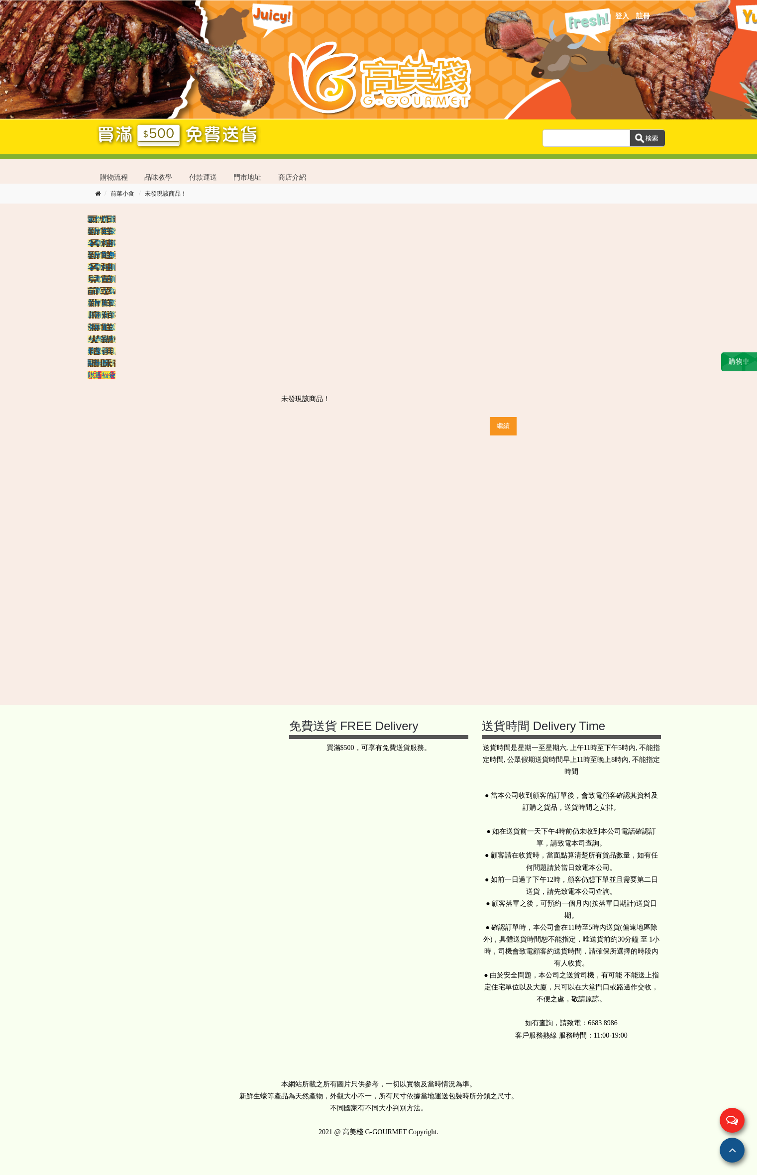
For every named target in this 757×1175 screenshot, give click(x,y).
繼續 (503, 425)
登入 (622, 16)
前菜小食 (122, 193)
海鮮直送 (101, 327)
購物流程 (114, 177)
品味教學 (158, 177)
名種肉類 (101, 267)
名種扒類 (101, 243)
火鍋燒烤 (101, 339)
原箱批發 (101, 315)
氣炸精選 (101, 219)
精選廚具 (101, 351)
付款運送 (203, 177)
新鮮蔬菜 (101, 303)
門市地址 (247, 177)
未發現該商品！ (166, 193)
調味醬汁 (101, 363)
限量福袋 (101, 375)
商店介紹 (292, 177)
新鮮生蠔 (101, 231)
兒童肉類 (101, 279)
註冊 (643, 16)
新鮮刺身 (101, 255)
